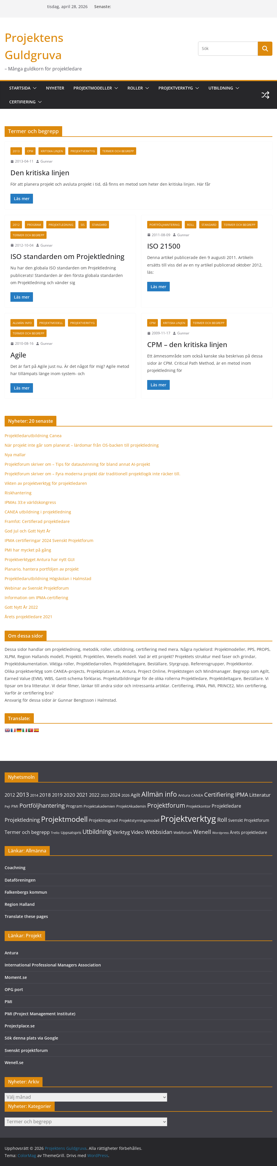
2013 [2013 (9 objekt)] (22, 794)
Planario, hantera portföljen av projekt (42, 569)
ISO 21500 (163, 246)
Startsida (19, 88)
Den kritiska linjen (39, 172)
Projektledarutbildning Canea (33, 435)
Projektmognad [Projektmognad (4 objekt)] (103, 820)
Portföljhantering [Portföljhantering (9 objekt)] (42, 805)
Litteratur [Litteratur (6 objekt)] (260, 794)
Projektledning (61, 225)
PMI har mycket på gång (28, 550)
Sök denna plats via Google (31, 1038)
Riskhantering (18, 493)
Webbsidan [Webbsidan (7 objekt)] (158, 831)
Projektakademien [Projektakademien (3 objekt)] (99, 806)
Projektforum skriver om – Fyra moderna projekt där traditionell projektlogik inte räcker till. (92, 473)
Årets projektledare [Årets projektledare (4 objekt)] (248, 832)
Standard (99, 225)
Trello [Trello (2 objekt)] (55, 833)
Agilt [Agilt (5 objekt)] (135, 795)
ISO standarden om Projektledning (67, 256)
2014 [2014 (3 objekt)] (34, 795)
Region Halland (20, 904)
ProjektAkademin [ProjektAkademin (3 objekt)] (131, 806)
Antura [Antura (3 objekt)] (184, 795)
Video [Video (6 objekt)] (137, 832)
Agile (18, 355)
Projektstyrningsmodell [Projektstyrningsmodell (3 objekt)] (139, 820)
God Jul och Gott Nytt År (28, 531)
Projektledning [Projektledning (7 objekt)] (22, 819)
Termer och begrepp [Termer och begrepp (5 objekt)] (27, 832)
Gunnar (46, 161)
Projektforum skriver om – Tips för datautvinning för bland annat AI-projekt (77, 464)
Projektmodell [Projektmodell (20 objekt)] (64, 819)
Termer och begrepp (118, 151)
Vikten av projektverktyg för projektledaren (46, 483)
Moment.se (16, 977)
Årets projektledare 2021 (28, 616)
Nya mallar (15, 454)
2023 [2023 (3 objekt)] (105, 795)
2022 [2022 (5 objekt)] (94, 795)
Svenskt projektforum (26, 1050)
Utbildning (220, 88)
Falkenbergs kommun (26, 892)
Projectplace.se (20, 1026)
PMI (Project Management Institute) (40, 1013)
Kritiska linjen (52, 151)
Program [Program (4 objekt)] (74, 806)
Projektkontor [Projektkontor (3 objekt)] (198, 806)
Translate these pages (26, 916)
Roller (135, 88)
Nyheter (55, 88)
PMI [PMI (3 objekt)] (14, 806)
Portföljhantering (164, 225)
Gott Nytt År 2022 (21, 607)
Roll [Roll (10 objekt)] (222, 819)
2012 (16, 225)
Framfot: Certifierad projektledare (37, 521)
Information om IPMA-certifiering (36, 597)
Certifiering (22, 102)
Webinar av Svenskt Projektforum (37, 588)
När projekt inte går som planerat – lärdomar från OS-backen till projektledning (82, 445)
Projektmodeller (92, 88)
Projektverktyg (175, 88)
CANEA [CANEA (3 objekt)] (197, 795)
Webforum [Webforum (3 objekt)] (182, 832)
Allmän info (22, 323)
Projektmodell (51, 323)
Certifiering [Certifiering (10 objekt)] (219, 794)
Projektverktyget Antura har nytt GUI (40, 559)
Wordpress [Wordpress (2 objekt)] (220, 833)
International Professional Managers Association (53, 965)
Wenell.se (14, 1062)
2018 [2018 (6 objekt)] (45, 794)
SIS (82, 225)
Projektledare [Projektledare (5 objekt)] (226, 806)
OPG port (14, 989)
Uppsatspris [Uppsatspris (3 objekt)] (71, 832)
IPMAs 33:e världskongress (30, 502)
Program (34, 225)
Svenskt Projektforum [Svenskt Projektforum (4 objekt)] (248, 820)
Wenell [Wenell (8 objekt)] (202, 832)
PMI (8, 1001)
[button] (33, 88)
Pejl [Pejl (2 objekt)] (7, 806)
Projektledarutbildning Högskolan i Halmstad (48, 578)
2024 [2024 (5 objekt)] (115, 795)
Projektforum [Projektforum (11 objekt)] (166, 805)
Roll (190, 225)
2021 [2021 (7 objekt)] (82, 794)
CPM (30, 151)
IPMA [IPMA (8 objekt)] (241, 794)
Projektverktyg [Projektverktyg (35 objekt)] (188, 818)
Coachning (15, 867)
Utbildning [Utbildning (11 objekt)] (96, 832)
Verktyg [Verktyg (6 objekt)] (121, 832)
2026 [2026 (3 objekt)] (125, 795)
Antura (11, 952)
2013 (16, 151)
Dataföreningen (20, 880)
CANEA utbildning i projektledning (38, 512)
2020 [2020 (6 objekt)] (69, 794)
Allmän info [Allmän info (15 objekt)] (159, 794)
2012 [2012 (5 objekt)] (10, 795)
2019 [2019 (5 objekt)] (57, 795)
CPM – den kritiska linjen (187, 344)
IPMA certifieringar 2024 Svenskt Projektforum (49, 540)
